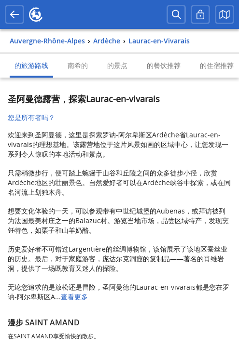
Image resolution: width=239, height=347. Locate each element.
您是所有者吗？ (31, 117)
